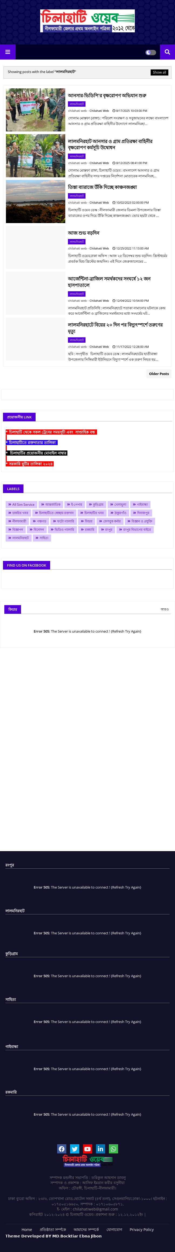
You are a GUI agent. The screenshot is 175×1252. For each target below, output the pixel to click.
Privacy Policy (142, 1229)
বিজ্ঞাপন (17, 529)
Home (27, 1229)
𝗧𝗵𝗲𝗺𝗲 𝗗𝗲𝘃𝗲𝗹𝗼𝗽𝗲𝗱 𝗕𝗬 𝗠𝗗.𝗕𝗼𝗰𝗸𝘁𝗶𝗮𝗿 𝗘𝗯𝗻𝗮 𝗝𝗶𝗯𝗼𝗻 (53, 1236)
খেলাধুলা (120, 504)
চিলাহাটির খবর (94, 513)
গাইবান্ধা (142, 504)
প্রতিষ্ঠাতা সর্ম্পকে (53, 1229)
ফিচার (88, 521)
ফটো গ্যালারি (65, 521)
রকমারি (89, 529)
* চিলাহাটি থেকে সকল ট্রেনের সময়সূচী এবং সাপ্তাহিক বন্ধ (51, 432)
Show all (159, 72)
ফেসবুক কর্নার (112, 521)
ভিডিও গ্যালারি (64, 529)
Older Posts (159, 373)
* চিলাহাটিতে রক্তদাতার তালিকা (32, 442)
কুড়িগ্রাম (98, 504)
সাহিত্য (44, 538)
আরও (165, 609)
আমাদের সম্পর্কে (86, 1229)
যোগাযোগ (114, 1229)
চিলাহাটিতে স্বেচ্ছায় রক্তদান (56, 513)
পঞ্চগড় (41, 521)
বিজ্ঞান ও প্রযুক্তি (142, 521)
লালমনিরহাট (20, 538)
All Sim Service (23, 504)
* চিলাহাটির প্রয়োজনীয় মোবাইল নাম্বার (36, 453)
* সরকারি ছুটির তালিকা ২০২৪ (30, 463)
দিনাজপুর (143, 513)
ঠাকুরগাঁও (120, 513)
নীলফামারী (19, 521)
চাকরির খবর (20, 513)
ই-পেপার (76, 504)
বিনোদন (39, 529)
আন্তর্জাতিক (52, 504)
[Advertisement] (87, 751)
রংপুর (108, 529)
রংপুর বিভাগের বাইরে (137, 529)
